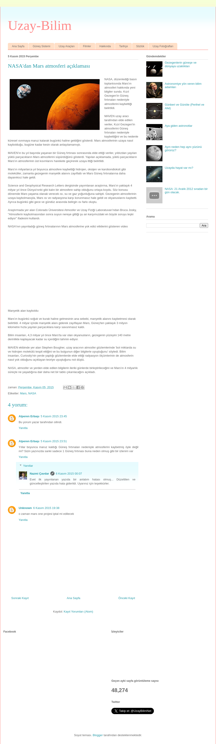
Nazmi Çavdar (39, 473)
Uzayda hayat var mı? (179, 167)
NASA (32, 393)
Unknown (25, 508)
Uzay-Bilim (40, 25)
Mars (23, 393)
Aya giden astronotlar (178, 125)
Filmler (87, 46)
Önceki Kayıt (126, 598)
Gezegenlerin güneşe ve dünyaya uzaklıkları (180, 64)
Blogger (98, 735)
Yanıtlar (28, 465)
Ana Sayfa (18, 46)
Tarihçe (123, 46)
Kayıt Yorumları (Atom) (78, 611)
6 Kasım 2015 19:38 (46, 508)
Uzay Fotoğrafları (163, 46)
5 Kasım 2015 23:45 (54, 416)
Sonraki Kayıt (20, 598)
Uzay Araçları (66, 46)
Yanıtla (23, 428)
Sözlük (140, 46)
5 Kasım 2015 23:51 (54, 441)
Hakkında (105, 46)
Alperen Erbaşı (29, 416)
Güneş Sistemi (41, 46)
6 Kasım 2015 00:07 (69, 473)
